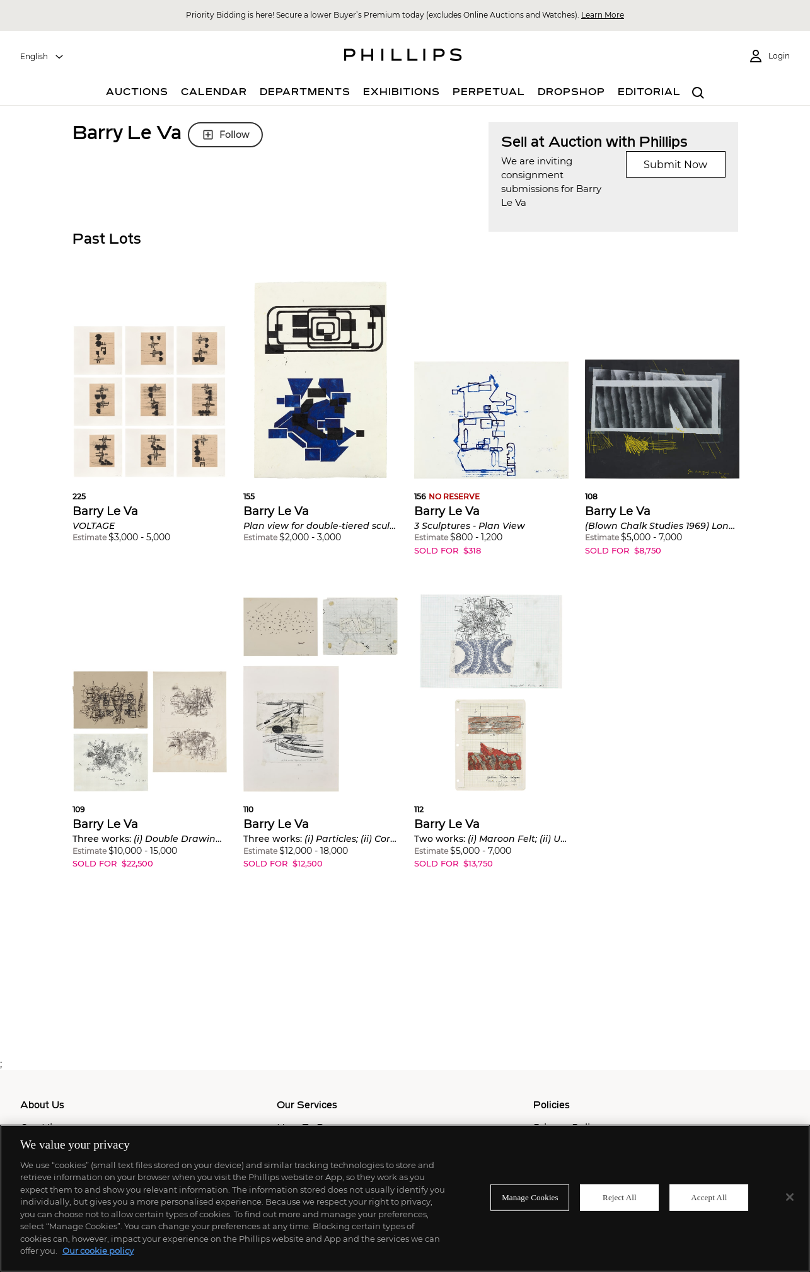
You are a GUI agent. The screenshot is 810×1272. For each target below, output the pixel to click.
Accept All (709, 1197)
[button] (149, 421)
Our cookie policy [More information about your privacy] (98, 1251)
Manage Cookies (530, 1197)
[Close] (790, 1197)
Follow (225, 134)
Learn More (602, 15)
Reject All (620, 1197)
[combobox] (42, 57)
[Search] (698, 93)
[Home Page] (403, 56)
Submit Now (675, 165)
